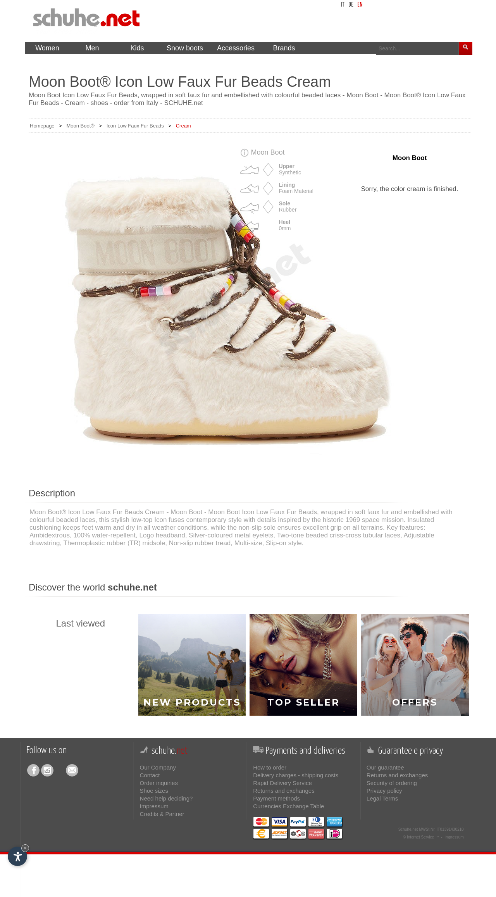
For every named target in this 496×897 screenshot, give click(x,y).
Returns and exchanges (283, 790)
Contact (150, 775)
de (350, 5)
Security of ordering (392, 783)
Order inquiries (159, 783)
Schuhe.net (408, 829)
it (342, 5)
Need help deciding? (166, 798)
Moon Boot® (80, 126)
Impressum (154, 806)
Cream (183, 126)
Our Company (158, 767)
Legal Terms (382, 798)
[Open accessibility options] (17, 856)
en (360, 5)
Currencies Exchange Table (288, 806)
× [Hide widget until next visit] (25, 848)
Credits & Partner (162, 814)
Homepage (42, 126)
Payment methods (276, 798)
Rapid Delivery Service (282, 783)
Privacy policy (384, 790)
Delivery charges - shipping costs (295, 775)
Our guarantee (385, 767)
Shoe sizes (154, 790)
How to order (269, 767)
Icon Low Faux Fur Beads (135, 126)
